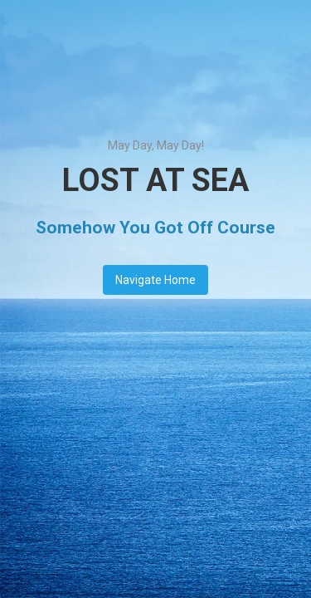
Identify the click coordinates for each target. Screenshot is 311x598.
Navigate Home (155, 280)
